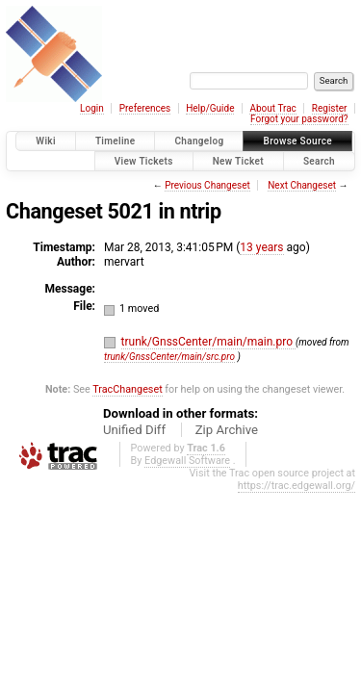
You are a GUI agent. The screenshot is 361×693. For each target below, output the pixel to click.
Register (330, 108)
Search (319, 161)
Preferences (144, 108)
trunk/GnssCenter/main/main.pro (208, 341)
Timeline (115, 141)
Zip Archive (226, 430)
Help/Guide (210, 108)
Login (92, 108)
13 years (261, 247)
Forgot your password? (299, 119)
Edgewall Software (187, 460)
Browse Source (297, 141)
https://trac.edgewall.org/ (296, 485)
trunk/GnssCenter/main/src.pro (169, 356)
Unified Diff (134, 430)
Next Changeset (302, 185)
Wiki (46, 141)
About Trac (272, 108)
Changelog (198, 141)
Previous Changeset (207, 185)
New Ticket (238, 161)
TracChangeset (127, 389)
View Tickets (144, 161)
